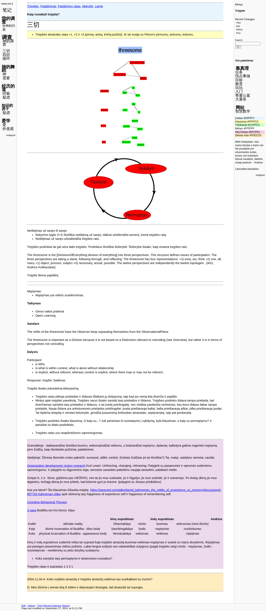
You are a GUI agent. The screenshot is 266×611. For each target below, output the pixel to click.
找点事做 (242, 76)
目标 (239, 80)
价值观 (8, 129)
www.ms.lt (7, 3)
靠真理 (242, 68)
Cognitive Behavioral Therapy (47, 502)
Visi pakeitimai (244, 60)
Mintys (239, 4)
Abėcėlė (87, 6)
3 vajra (31, 510)
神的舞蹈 (8, 68)
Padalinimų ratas (69, 6)
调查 (7, 37)
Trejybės (33, 6)
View (238, 23)
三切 (6, 51)
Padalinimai (48, 6)
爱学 (6, 120)
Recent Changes (245, 19)
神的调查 (8, 43)
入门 (239, 91)
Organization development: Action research (56, 465)
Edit (238, 26)
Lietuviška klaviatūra (247, 169)
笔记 (7, 10)
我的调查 (8, 20)
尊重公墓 (242, 95)
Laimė (99, 6)
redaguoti (10, 135)
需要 (6, 78)
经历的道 (8, 88)
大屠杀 (240, 99)
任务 (239, 72)
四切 (6, 55)
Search (238, 40)
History (239, 29)
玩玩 (239, 88)
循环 (6, 58)
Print (238, 33)
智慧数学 (242, 111)
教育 (239, 84)
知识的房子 (7, 107)
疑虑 (6, 97)
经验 (6, 93)
